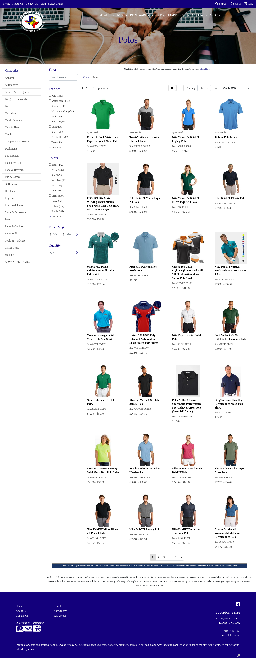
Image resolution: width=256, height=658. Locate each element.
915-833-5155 (232, 631)
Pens (7, 219)
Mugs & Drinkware (15, 212)
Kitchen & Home (14, 205)
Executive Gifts (13, 162)
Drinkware (138, 15)
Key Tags (10, 198)
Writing (198, 15)
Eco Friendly (12, 155)
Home (6, 3)
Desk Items (11, 148)
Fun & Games (12, 176)
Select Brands (56, 3)
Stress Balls (11, 233)
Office (157, 15)
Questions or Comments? (30, 622)
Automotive (11, 84)
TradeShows (177, 15)
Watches (9, 254)
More (214, 15)
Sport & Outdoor (14, 226)
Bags (120, 15)
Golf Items (11, 183)
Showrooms (60, 610)
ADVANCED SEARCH (18, 261)
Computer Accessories (17, 141)
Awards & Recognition (17, 91)
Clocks (8, 134)
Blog (43, 3)
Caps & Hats (12, 127)
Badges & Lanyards (16, 99)
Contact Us (32, 3)
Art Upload (60, 615)
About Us (17, 3)
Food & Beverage (15, 169)
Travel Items (12, 247)
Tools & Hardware (15, 240)
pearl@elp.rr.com (230, 635)
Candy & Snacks (14, 120)
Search (220, 3)
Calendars (10, 113)
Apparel (105, 15)
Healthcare (11, 191)
